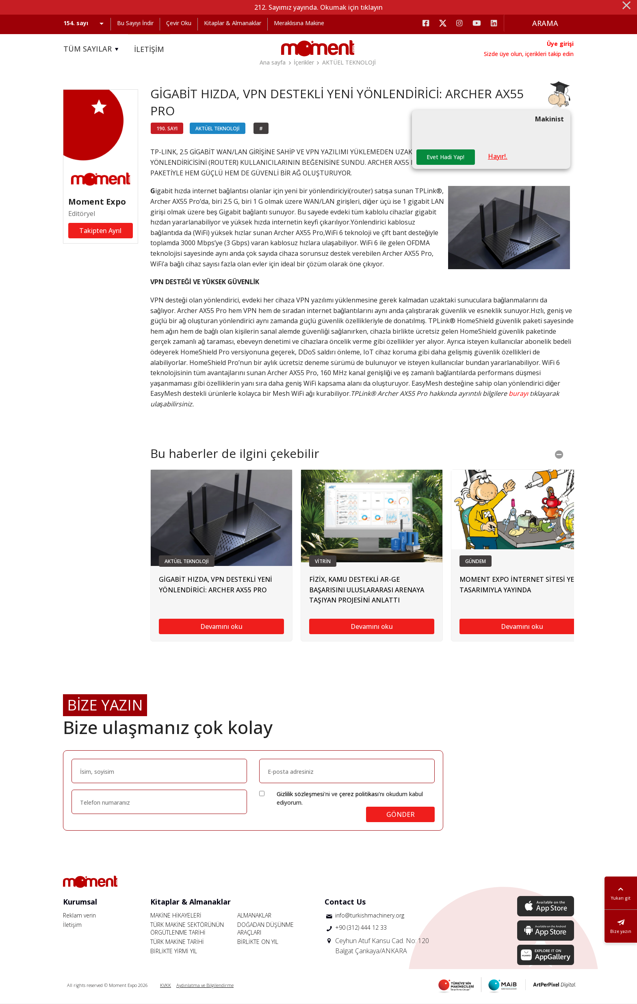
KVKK (165, 985)
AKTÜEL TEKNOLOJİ (349, 62)
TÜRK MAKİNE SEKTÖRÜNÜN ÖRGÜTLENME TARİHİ (187, 928)
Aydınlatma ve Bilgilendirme (205, 985)
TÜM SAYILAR (92, 49)
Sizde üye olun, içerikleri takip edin (529, 54)
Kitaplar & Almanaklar (232, 23)
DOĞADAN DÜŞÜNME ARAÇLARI (265, 928)
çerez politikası (359, 794)
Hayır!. (497, 156)
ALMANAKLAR (254, 915)
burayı (518, 393)
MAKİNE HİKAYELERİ (176, 915)
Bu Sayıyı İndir (135, 23)
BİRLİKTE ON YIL (257, 942)
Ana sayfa (273, 62)
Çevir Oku (178, 23)
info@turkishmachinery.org (369, 915)
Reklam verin (79, 915)
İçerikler (304, 62)
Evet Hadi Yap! (445, 157)
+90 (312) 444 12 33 (361, 927)
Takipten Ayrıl (100, 230)
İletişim (72, 924)
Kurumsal (80, 902)
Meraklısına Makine (299, 23)
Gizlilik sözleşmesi (300, 794)
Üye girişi (560, 44)
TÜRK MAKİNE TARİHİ (177, 942)
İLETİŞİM (149, 49)
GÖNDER (400, 814)
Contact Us (345, 902)
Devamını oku (221, 626)
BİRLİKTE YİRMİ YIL (173, 951)
